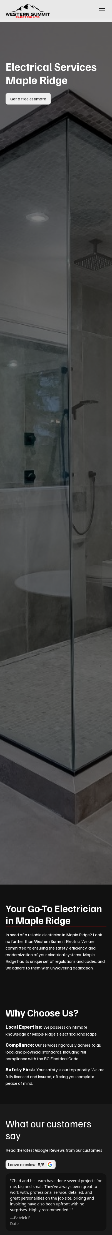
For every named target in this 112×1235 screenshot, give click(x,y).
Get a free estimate (28, 99)
